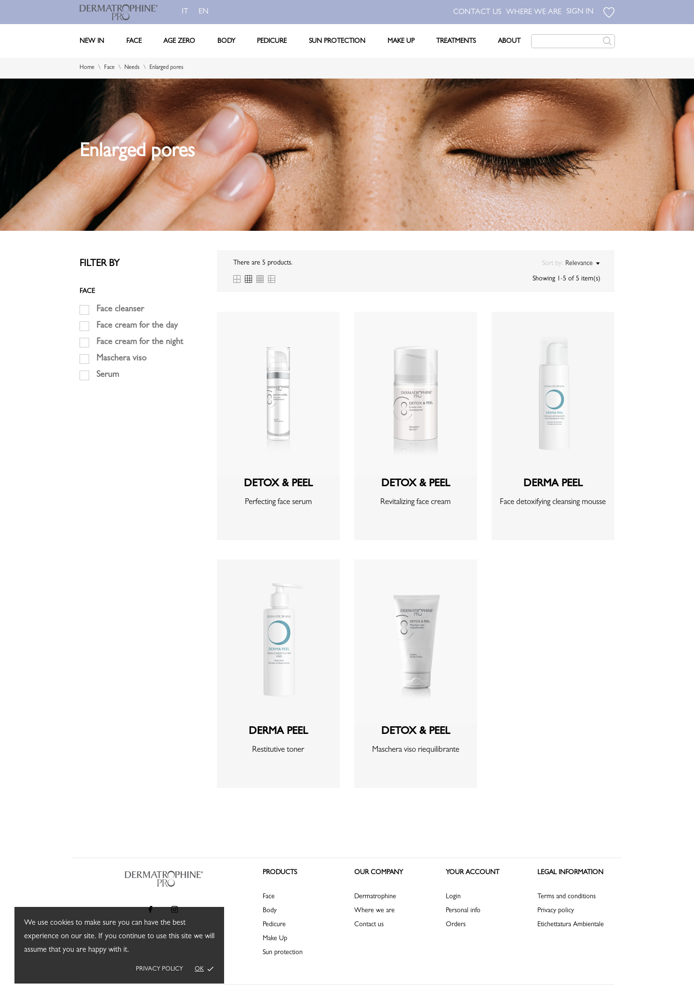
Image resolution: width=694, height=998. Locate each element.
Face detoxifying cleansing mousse (553, 502)
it (185, 12)
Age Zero (179, 41)
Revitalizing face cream (415, 502)
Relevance (582, 263)
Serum (107, 375)
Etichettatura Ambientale (570, 924)
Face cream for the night (139, 342)
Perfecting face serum (278, 502)
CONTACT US (477, 12)
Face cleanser (120, 310)
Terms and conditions (566, 896)
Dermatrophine (375, 896)
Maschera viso (121, 359)
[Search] (573, 41)
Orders (456, 924)
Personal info (463, 910)
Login (453, 896)
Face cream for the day (137, 326)
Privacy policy (159, 969)
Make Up (400, 41)
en (205, 12)
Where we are (374, 910)
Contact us (369, 924)
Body (226, 41)
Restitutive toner (278, 750)
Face (134, 41)
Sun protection (283, 952)
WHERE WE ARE (533, 12)
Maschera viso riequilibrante (415, 750)
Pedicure (272, 41)
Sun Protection (337, 41)
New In (92, 41)
